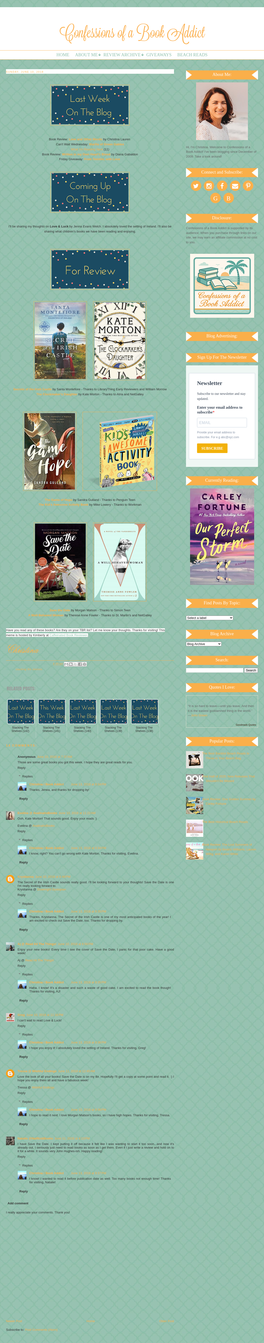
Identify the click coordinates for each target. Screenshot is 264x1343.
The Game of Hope (58, 500)
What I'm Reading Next (87, 149)
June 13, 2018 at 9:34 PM (88, 784)
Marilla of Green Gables (106, 144)
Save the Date (60, 610)
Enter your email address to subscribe (219, 409)
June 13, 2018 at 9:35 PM (88, 911)
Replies (27, 776)
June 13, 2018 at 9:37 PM (88, 1173)
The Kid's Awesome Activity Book (63, 504)
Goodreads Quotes (246, 725)
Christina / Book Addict (46, 784)
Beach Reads (192, 54)
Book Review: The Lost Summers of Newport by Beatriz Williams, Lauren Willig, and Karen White (229, 849)
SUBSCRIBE (212, 448)
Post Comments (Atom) (41, 1330)
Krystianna (26, 876)
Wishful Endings (43, 1087)
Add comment (18, 1203)
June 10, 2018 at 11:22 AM (77, 813)
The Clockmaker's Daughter (57, 394)
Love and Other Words (85, 139)
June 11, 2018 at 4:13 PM (72, 1138)
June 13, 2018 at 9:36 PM (88, 1042)
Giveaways (159, 54)
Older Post (166, 1321)
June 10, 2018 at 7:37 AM (54, 757)
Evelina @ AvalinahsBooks (37, 813)
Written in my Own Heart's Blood (86, 154)
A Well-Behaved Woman (46, 615)
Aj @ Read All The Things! (37, 944)
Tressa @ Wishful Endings (37, 1071)
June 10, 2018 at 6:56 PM (75, 944)
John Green (199, 715)
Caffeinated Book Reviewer (68, 635)
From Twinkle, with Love (102, 159)
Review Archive (122, 54)
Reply (21, 768)
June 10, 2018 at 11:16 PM (44, 1015)
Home (62, 54)
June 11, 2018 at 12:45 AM (76, 1071)
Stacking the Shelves (29, 669)
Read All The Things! (39, 960)
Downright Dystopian (51, 889)
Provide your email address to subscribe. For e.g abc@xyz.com (218, 435)
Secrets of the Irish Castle (32, 389)
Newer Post (14, 1321)
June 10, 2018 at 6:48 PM (52, 876)
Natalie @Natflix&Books (35, 1138)
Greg (21, 1015)
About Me (86, 54)
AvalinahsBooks (43, 825)
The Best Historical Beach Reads (225, 822)
